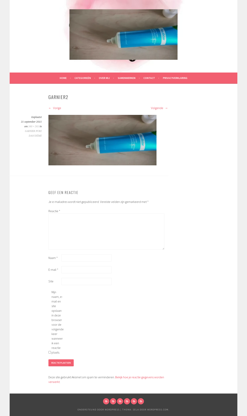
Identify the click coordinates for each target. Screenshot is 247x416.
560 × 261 (33, 126)
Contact (149, 78)
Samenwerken (126, 78)
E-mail (53, 270)
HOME (63, 78)
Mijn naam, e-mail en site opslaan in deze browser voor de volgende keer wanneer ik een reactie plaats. (58, 322)
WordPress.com (157, 409)
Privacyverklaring (175, 78)
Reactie (54, 211)
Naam (53, 258)
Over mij (104, 78)
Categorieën (82, 78)
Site (50, 281)
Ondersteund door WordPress (99, 409)
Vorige (54, 108)
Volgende (159, 108)
